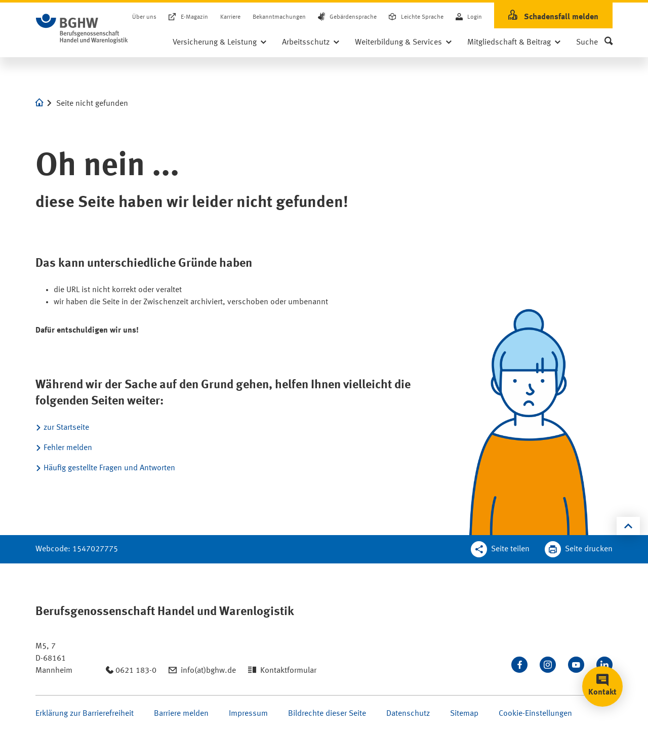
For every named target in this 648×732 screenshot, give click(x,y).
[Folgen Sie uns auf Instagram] (548, 665)
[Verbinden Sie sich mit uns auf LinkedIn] (604, 665)
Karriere (230, 17)
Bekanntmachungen (279, 17)
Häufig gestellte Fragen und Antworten (109, 468)
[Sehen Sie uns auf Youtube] (576, 665)
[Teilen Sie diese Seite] (500, 549)
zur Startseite (66, 428)
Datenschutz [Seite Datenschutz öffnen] (408, 714)
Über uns (144, 17)
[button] (594, 42)
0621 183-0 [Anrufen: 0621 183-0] (135, 671)
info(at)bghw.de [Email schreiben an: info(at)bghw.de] (208, 671)
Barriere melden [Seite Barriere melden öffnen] (181, 714)
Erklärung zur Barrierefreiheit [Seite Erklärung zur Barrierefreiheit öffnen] (84, 714)
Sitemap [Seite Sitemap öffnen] (464, 714)
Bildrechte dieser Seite (327, 714)
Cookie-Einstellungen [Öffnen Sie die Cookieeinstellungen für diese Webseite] (535, 714)
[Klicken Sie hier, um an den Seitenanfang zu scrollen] (628, 526)
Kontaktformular (288, 671)
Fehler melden (68, 448)
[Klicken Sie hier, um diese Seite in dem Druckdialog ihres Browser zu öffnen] (579, 549)
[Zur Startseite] (82, 29)
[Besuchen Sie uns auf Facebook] (519, 665)
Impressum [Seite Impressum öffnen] (248, 714)
